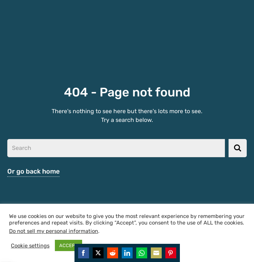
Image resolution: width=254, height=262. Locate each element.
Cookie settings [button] (30, 245)
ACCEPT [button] (68, 245)
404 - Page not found (127, 92)
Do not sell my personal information (53, 231)
